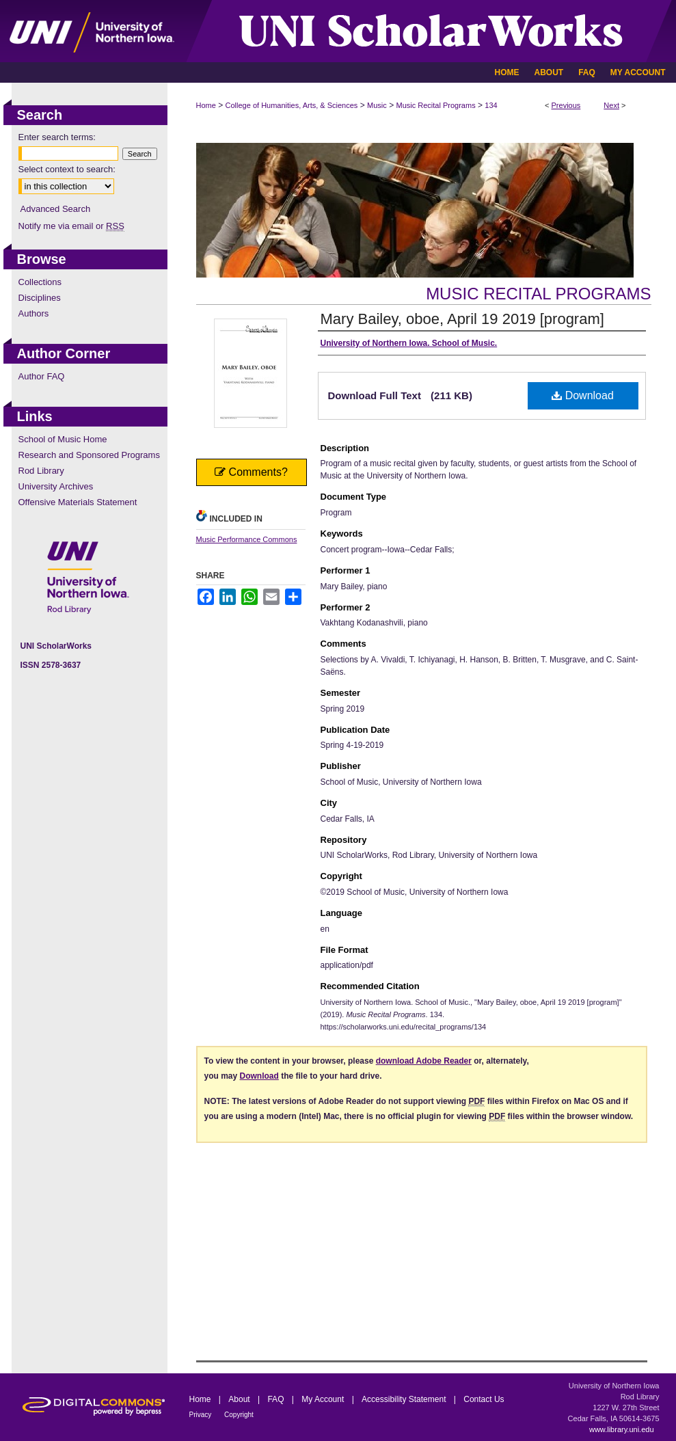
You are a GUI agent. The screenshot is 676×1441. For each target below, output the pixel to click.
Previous (566, 105)
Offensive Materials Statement (77, 502)
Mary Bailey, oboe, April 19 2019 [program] (462, 318)
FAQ (276, 1399)
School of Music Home (62, 439)
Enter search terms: (57, 137)
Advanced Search (56, 209)
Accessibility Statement (405, 1399)
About (240, 1399)
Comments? (251, 472)
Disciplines (39, 298)
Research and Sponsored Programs (89, 455)
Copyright (239, 1414)
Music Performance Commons (246, 539)
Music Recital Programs (436, 105)
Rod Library (41, 471)
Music (377, 105)
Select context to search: (67, 169)
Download (583, 395)
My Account (323, 1399)
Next (611, 105)
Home (206, 105)
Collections (40, 282)
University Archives (56, 486)
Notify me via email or (71, 226)
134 (491, 105)
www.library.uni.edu (621, 1429)
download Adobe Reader (424, 1061)
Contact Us (483, 1399)
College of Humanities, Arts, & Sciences (292, 105)
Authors (33, 313)
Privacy (201, 1414)
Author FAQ (41, 376)
